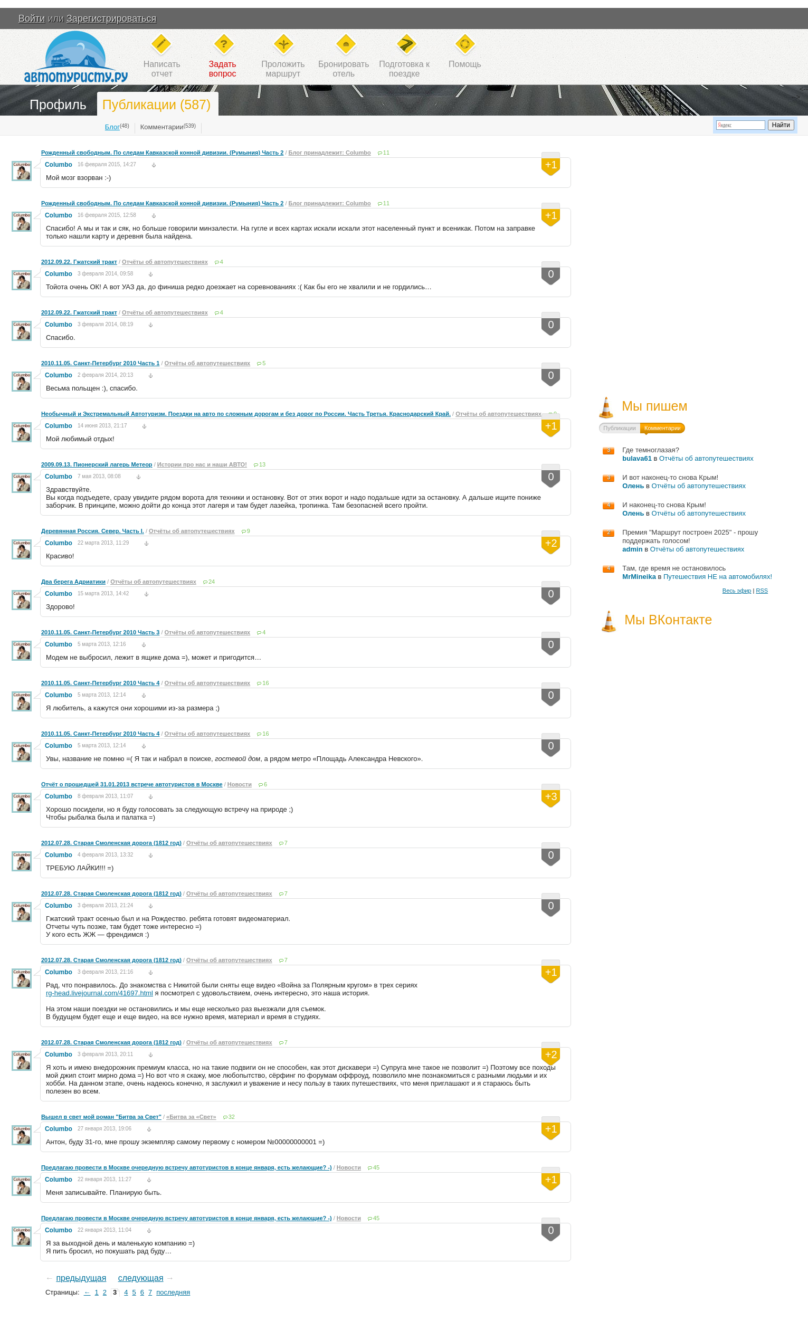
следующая (141, 1278)
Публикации (619, 428)
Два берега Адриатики (73, 581)
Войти (31, 18)
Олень (633, 486)
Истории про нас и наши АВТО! (202, 464)
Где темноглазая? (650, 450)
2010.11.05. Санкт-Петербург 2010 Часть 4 (100, 683)
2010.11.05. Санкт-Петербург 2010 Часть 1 (100, 363)
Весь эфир (737, 590)
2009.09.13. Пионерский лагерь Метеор (97, 464)
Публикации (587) (156, 104)
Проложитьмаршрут (283, 69)
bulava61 (637, 458)
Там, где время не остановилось (674, 568)
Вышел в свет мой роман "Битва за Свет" (101, 1117)
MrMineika (639, 577)
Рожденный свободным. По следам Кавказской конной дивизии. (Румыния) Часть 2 (162, 152)
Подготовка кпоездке (404, 69)
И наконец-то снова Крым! (664, 505)
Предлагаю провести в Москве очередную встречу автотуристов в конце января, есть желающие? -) (186, 1167)
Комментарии (162, 127)
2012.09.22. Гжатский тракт (79, 262)
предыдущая (81, 1278)
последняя (173, 1292)
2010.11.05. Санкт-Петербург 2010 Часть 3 (100, 632)
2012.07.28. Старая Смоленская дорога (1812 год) (111, 843)
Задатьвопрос (222, 69)
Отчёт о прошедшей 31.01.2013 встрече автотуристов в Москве (132, 784)
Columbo (58, 164)
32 (232, 1117)
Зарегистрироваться (111, 18)
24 (211, 581)
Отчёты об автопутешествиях (165, 262)
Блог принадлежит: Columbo (330, 152)
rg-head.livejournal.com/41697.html (99, 993)
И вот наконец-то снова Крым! (670, 477)
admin (632, 549)
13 (262, 464)
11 (386, 152)
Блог (112, 127)
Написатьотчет (162, 69)
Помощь (465, 64)
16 (265, 683)
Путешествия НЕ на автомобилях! (717, 577)
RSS (762, 590)
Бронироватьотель (343, 69)
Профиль (58, 104)
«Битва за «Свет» (191, 1117)
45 (376, 1167)
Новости (239, 784)
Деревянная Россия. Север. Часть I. (92, 531)
